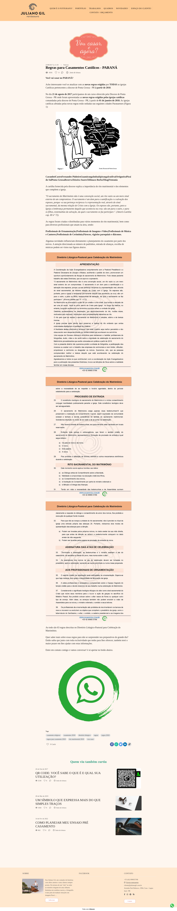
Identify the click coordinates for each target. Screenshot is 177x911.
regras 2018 (105, 735)
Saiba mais (52, 900)
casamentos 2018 (69, 735)
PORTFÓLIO (80, 8)
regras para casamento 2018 (56, 739)
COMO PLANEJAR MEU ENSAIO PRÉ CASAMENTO (61, 824)
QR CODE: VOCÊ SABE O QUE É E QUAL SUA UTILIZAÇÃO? (67, 775)
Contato (130, 901)
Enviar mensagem (132, 882)
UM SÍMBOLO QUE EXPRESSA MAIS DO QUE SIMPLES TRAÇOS (68, 802)
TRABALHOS (95, 8)
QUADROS (108, 8)
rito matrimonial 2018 (76, 739)
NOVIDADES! (122, 8)
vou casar (90, 739)
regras (96, 735)
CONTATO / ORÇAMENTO (101, 12)
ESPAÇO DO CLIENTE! (141, 8)
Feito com (88, 909)
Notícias (66, 65)
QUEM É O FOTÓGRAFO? (61, 8)
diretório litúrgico (85, 735)
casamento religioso (53, 735)
